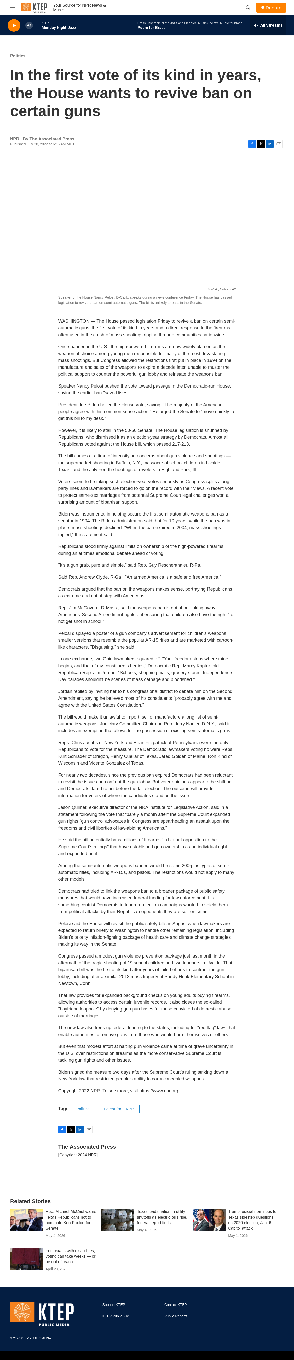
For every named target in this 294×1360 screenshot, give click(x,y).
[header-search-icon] (248, 7)
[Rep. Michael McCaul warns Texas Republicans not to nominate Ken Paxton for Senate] (26, 1220)
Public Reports (175, 1316)
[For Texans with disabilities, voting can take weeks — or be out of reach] (26, 1259)
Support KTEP (113, 1305)
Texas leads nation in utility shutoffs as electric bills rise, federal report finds (162, 1217)
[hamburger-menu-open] (12, 8)
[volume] (29, 25)
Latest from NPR (119, 1109)
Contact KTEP (175, 1305)
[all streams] (268, 25)
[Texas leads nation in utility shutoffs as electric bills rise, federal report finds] (117, 1220)
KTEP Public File (115, 1316)
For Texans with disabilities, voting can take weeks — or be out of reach (71, 1256)
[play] (14, 25)
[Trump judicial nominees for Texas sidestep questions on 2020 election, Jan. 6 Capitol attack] (209, 1220)
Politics (17, 55)
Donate (273, 7)
